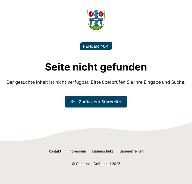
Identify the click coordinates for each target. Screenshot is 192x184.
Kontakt (55, 151)
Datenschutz (102, 151)
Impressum (77, 151)
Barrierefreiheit (132, 151)
